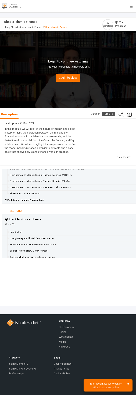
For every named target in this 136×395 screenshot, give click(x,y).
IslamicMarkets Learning (22, 368)
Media (62, 341)
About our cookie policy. (106, 387)
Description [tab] (9, 114)
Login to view (68, 77)
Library (7, 27)
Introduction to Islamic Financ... (27, 27)
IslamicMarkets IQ (18, 363)
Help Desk (64, 346)
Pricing (62, 332)
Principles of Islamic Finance (23, 219)
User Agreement (63, 363)
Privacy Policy (61, 368)
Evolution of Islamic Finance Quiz (24, 200)
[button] (132, 219)
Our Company (66, 327)
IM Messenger (16, 373)
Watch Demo (66, 336)
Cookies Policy (62, 373)
